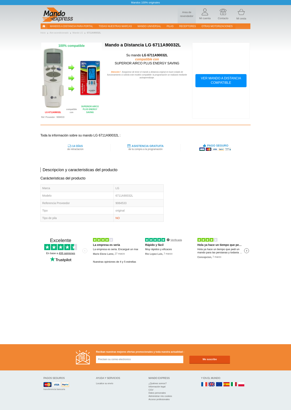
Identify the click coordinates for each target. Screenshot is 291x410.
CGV (151, 390)
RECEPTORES (187, 26)
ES (226, 384)
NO (117, 218)
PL (241, 384)
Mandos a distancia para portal (71, 26)
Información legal (157, 386)
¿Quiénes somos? (158, 383)
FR (204, 384)
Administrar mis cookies (160, 396)
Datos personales (157, 393)
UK (212, 384)
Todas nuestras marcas (115, 26)
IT (234, 384)
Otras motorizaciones (217, 26)
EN (219, 384)
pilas (170, 26)
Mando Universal (149, 26)
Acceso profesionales (159, 399)
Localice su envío (104, 383)
